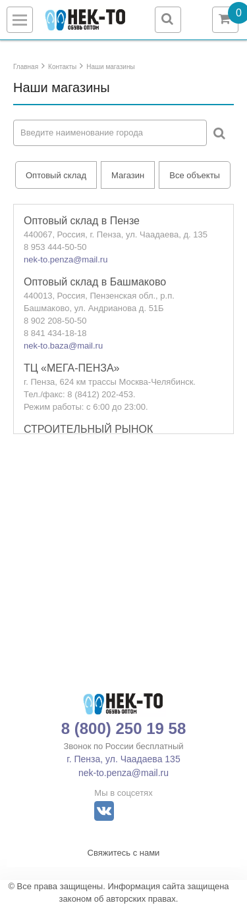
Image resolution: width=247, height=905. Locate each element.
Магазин (127, 175)
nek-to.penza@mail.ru (65, 259)
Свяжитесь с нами (124, 853)
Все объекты (194, 175)
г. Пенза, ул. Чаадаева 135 (123, 759)
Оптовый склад (56, 175)
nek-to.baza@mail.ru (63, 346)
